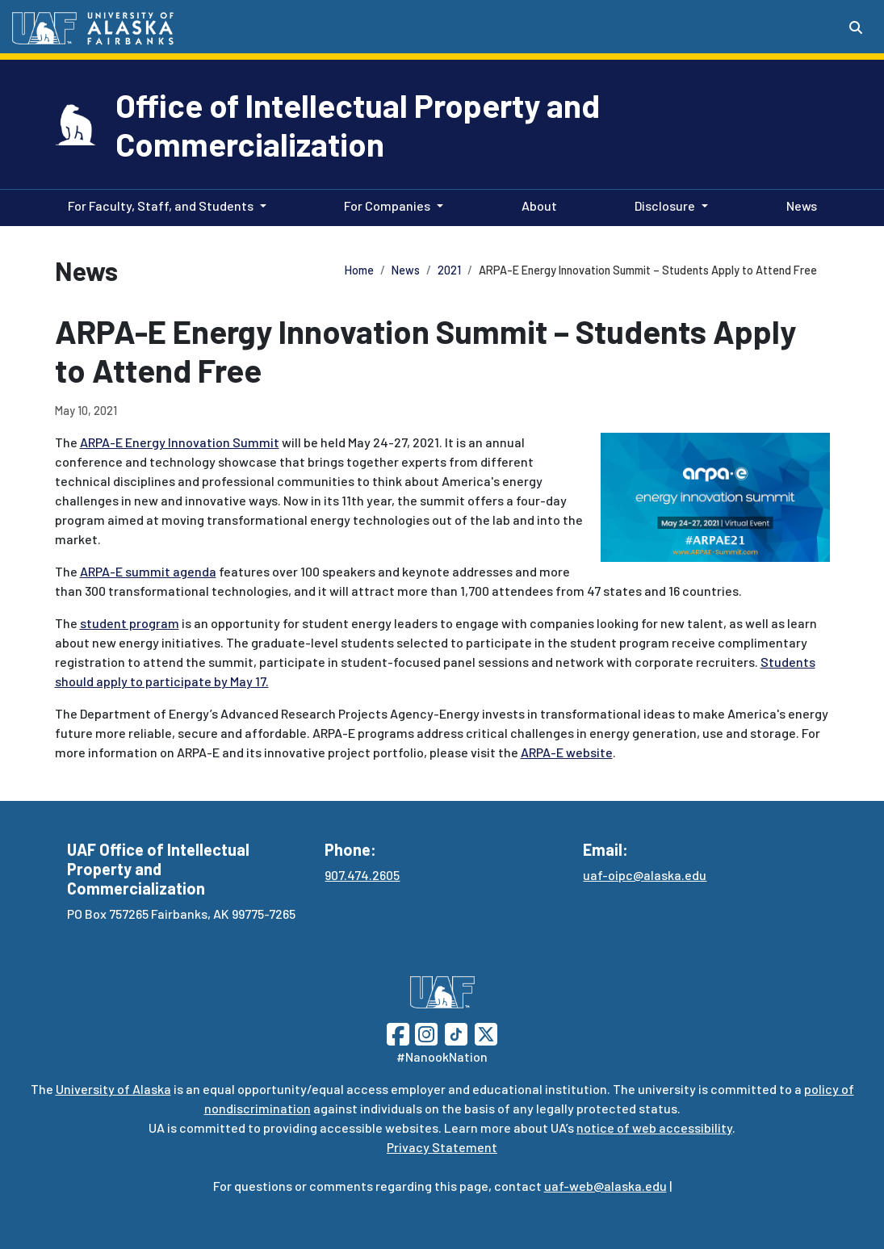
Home (359, 270)
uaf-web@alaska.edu (605, 1185)
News (798, 204)
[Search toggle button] (856, 27)
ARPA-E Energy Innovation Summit (179, 442)
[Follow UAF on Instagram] (425, 1032)
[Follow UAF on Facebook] (398, 1032)
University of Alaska (113, 1088)
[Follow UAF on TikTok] (456, 1032)
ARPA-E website (567, 752)
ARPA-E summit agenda (148, 571)
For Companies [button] (387, 205)
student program (129, 623)
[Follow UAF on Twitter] (486, 1032)
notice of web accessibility (654, 1127)
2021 (449, 270)
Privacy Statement (442, 1147)
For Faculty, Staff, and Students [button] (160, 205)
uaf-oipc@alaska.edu (644, 874)
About (536, 204)
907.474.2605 (362, 874)
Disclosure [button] (665, 205)
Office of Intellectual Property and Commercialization (357, 124)
